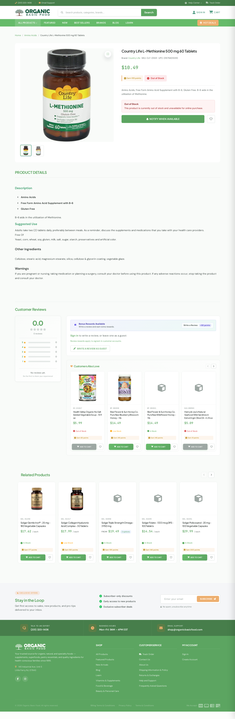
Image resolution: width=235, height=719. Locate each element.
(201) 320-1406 (25, 2)
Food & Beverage (104, 693)
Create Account (190, 667)
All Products (102, 661)
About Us (143, 672)
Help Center (193, 2)
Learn (98, 682)
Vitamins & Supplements (108, 688)
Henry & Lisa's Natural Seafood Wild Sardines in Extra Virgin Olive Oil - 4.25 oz (198, 421)
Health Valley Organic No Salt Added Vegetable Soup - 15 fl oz (87, 421)
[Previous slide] (207, 372)
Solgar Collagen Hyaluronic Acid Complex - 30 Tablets (75, 531)
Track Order (213, 2)
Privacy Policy (125, 713)
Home (18, 40)
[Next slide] (213, 372)
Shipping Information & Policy (153, 677)
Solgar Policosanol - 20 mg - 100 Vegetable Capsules (196, 531)
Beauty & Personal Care (107, 698)
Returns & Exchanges (149, 682)
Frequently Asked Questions (153, 693)
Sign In (185, 661)
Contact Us (144, 667)
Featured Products (105, 667)
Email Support (48, 2)
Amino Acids (30, 40)
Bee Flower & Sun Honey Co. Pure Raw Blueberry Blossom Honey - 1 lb (124, 421)
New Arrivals (102, 672)
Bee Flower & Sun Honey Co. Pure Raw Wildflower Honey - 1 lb (161, 421)
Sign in (74, 340)
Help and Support (147, 688)
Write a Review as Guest (91, 353)
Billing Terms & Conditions (103, 713)
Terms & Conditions (145, 713)
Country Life (134, 62)
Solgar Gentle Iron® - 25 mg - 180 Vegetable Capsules (35, 531)
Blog (98, 677)
